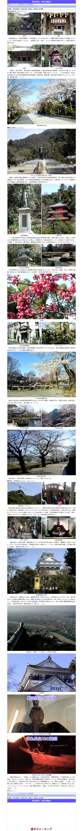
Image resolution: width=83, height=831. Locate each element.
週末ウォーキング (12, 4)
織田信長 (13, 542)
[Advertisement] (41, 815)
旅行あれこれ (24, 4)
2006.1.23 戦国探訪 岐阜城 (41, 733)
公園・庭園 (47, 175)
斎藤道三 (39, 599)
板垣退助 (36, 237)
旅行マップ (11, 791)
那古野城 (21, 544)
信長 (10, 270)
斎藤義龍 (35, 601)
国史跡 (44, 595)
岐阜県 (31, 4)
